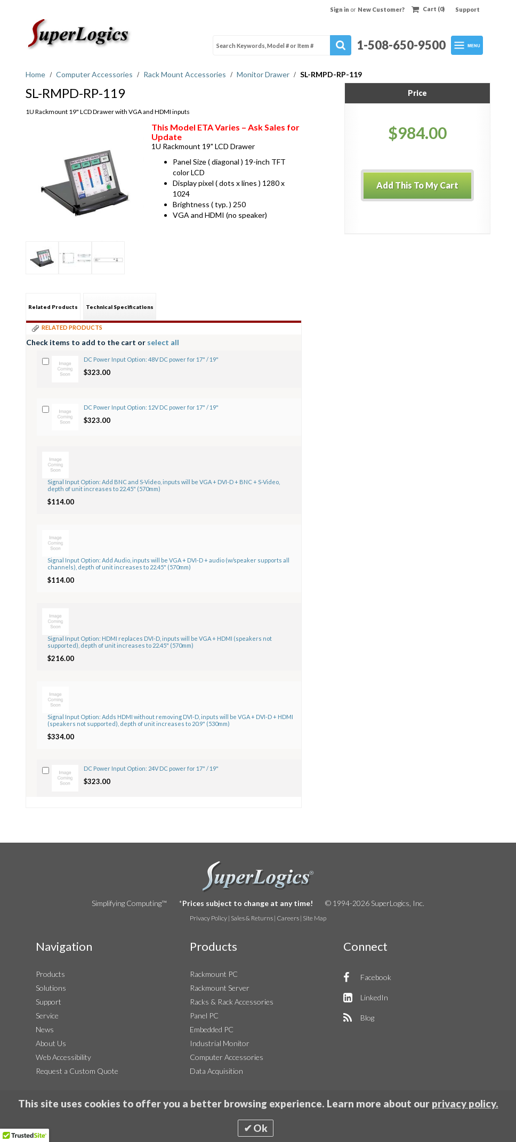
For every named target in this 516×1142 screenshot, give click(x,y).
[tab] (53, 306)
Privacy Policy (208, 918)
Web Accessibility (63, 1057)
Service (47, 1015)
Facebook (375, 977)
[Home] (80, 34)
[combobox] (282, 45)
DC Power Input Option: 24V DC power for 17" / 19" (151, 768)
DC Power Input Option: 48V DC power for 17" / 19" (151, 359)
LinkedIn (374, 997)
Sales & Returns (252, 918)
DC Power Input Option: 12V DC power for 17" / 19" (151, 407)
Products (50, 973)
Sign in (340, 9)
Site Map (314, 918)
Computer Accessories (95, 74)
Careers (288, 918)
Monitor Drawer (264, 74)
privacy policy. (465, 1103)
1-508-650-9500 (401, 45)
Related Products (53, 307)
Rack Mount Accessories (185, 74)
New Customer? (381, 9)
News (45, 1029)
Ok (260, 1128)
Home (36, 74)
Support (467, 9)
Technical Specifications (120, 307)
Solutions (51, 987)
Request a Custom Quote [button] (77, 1070)
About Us (51, 1043)
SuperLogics (258, 876)
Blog (367, 1017)
